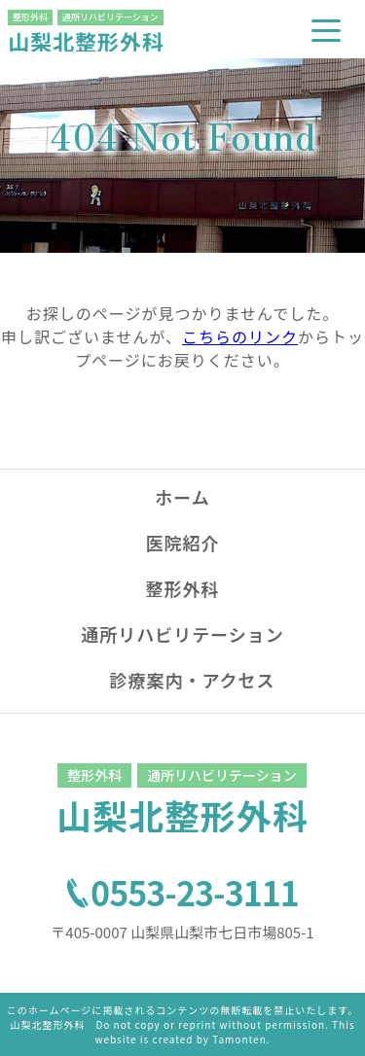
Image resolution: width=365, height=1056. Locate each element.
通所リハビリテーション (182, 634)
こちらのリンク (240, 336)
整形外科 (183, 588)
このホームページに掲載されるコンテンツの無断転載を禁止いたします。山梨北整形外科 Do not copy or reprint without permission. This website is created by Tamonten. (183, 1024)
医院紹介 (183, 542)
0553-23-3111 (195, 892)
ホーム (182, 497)
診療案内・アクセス (191, 679)
